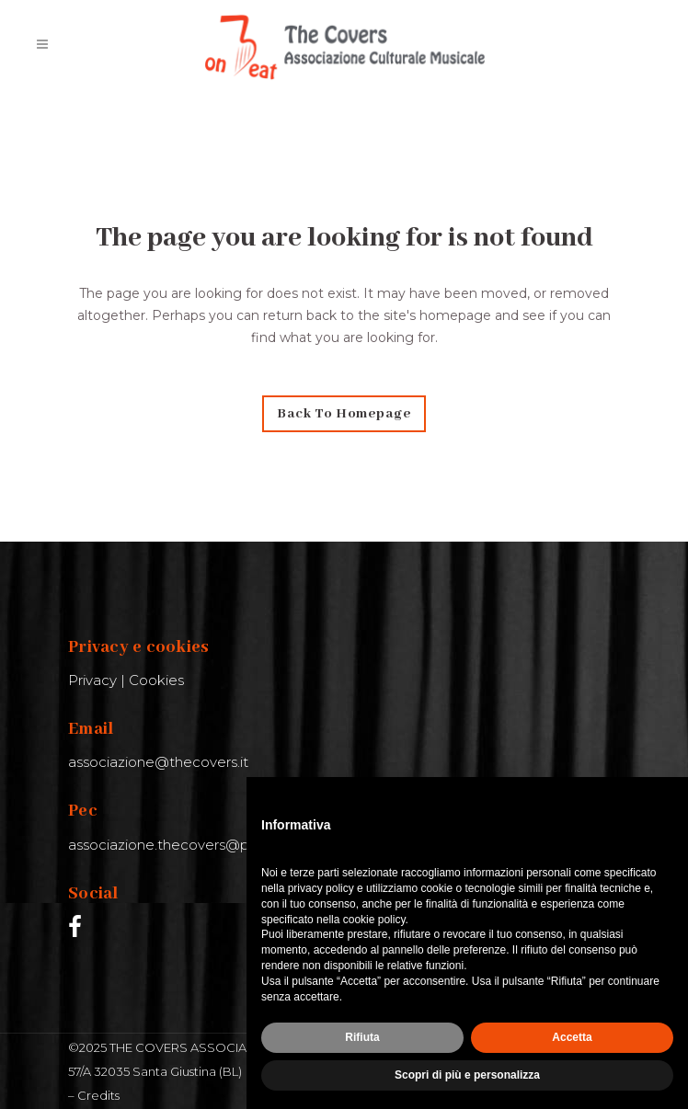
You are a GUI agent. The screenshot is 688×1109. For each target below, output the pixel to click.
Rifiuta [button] (362, 1037)
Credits (98, 1095)
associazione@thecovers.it (158, 762)
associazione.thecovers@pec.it (173, 844)
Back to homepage (344, 414)
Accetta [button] (571, 1037)
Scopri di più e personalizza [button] (467, 1075)
